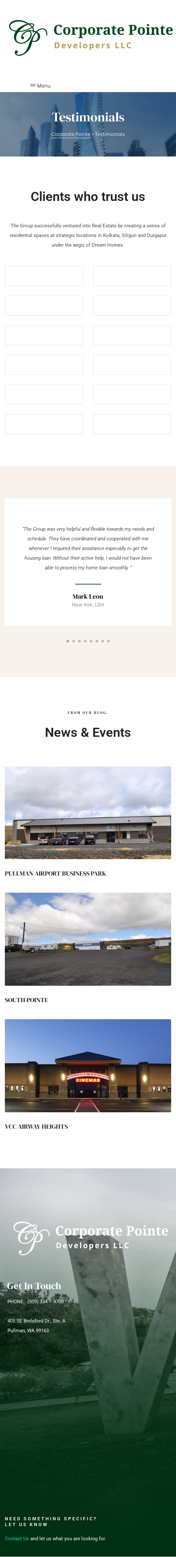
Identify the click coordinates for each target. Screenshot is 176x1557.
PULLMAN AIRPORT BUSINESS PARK (55, 873)
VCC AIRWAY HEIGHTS (36, 1126)
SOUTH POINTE (26, 999)
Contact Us (17, 1539)
